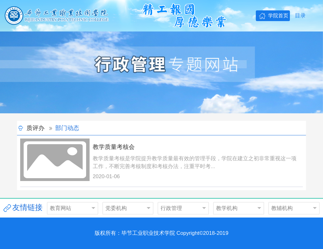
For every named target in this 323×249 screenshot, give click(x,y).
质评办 (35, 128)
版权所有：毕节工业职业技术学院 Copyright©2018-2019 (161, 233)
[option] (161, 72)
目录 (300, 16)
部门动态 (67, 128)
